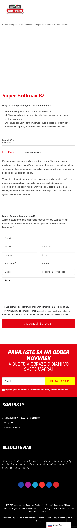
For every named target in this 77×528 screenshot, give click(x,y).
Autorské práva (66, 518)
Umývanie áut (16, 25)
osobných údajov (51, 518)
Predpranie (28, 25)
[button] (70, 9)
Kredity (38, 521)
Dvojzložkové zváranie (44, 25)
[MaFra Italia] (14, 9)
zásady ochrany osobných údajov (53, 311)
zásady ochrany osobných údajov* (51, 389)
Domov (5, 25)
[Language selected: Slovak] (58, 525)
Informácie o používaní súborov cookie (19, 518)
